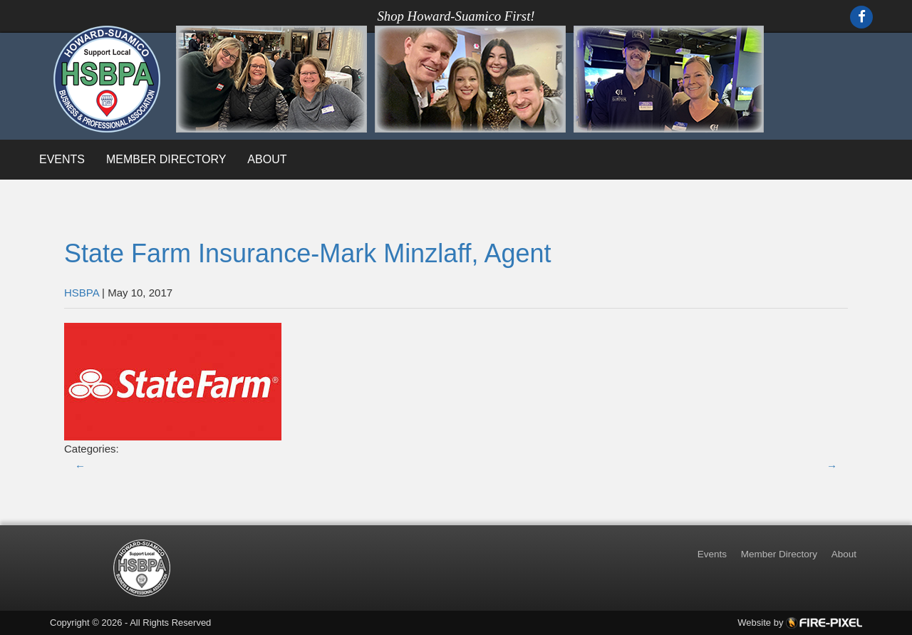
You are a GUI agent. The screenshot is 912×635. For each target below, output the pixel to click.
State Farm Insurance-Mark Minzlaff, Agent (307, 253)
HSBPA (81, 292)
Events (62, 159)
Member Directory (166, 159)
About (266, 159)
